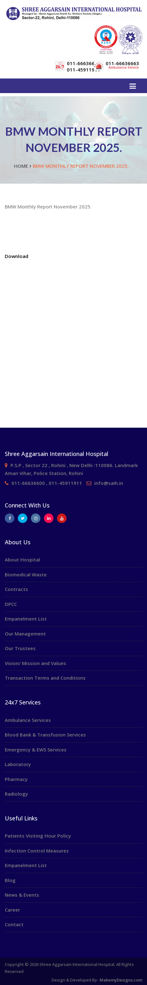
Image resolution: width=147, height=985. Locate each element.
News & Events (22, 895)
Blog (10, 880)
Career (12, 910)
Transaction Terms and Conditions (45, 678)
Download (16, 256)
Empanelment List (26, 618)
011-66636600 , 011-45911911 (46, 483)
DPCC (11, 604)
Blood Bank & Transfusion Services (45, 734)
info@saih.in (108, 483)
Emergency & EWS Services (35, 749)
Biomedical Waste (26, 574)
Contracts (16, 589)
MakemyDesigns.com (121, 980)
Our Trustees (20, 648)
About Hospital (22, 559)
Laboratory (18, 764)
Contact (14, 924)
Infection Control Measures (37, 850)
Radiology (16, 794)
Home (21, 166)
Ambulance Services (28, 720)
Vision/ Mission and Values (35, 663)
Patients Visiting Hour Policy (38, 835)
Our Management (25, 633)
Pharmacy (16, 779)
